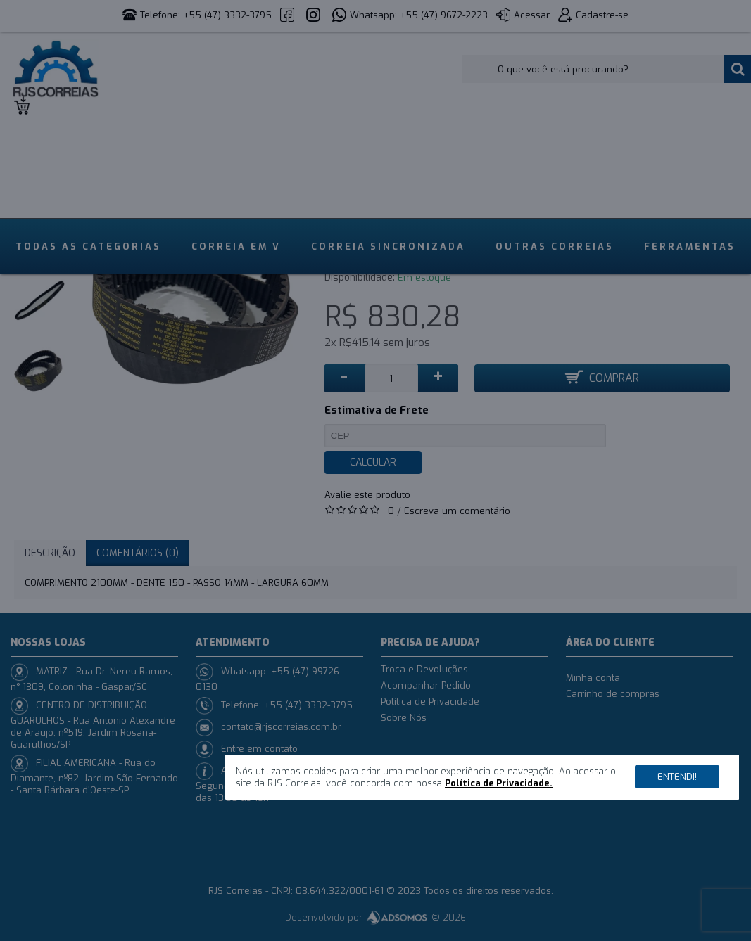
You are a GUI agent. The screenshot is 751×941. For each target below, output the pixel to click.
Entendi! (677, 777)
